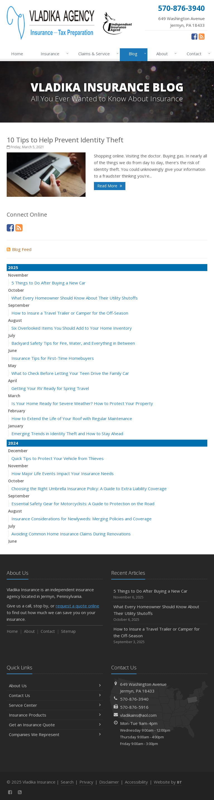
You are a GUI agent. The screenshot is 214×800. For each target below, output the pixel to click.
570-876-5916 (134, 707)
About (165, 54)
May (12, 365)
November (18, 275)
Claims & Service (97, 54)
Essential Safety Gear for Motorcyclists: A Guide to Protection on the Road (82, 503)
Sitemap (68, 631)
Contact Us (55, 695)
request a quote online (77, 606)
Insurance (53, 54)
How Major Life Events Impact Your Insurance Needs (62, 473)
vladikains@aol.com (138, 715)
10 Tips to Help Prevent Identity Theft (65, 139)
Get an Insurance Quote (55, 724)
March (14, 395)
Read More (109, 185)
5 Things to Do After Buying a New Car (48, 283)
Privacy (86, 782)
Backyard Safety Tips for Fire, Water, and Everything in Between (73, 343)
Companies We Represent (55, 734)
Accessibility (136, 782)
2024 (13, 443)
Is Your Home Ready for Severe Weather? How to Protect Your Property (82, 403)
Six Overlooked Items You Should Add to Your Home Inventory (71, 328)
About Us (55, 685)
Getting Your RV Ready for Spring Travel (50, 388)
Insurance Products (55, 715)
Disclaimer (109, 782)
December (18, 450)
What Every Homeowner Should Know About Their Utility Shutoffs (74, 298)
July (11, 335)
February (16, 410)
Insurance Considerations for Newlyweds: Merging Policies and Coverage (81, 518)
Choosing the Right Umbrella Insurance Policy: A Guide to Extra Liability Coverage (89, 488)
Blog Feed (19, 249)
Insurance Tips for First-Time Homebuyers (52, 358)
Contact (197, 54)
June (12, 350)
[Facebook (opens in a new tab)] (194, 36)
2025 (13, 267)
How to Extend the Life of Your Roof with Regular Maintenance (71, 418)
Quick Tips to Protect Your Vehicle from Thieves (57, 458)
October (16, 290)
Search (67, 782)
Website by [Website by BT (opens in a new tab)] (168, 782)
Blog (136, 54)
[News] (202, 36)
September (19, 305)
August (15, 320)
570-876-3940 (134, 699)
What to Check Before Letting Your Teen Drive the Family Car (70, 373)
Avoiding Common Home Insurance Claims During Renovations (71, 533)
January (15, 425)
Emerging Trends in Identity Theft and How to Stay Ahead (67, 433)
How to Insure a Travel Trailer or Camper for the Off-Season (69, 313)
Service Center (55, 705)
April (12, 380)
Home (17, 53)
